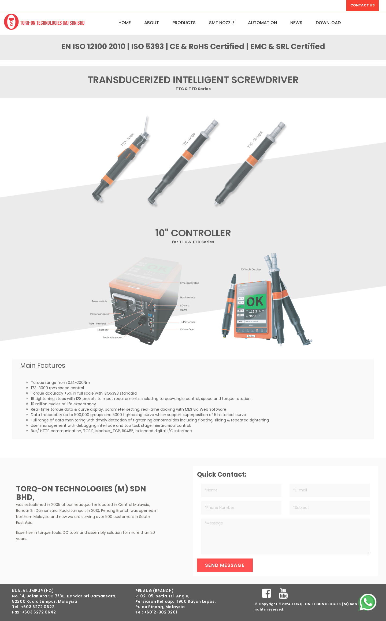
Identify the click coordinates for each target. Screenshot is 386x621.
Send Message (225, 565)
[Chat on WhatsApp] (367, 602)
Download (328, 23)
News (296, 23)
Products (184, 23)
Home (124, 23)
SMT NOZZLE (222, 23)
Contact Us (362, 5)
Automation (262, 23)
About (151, 23)
